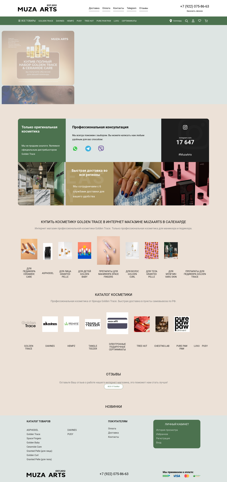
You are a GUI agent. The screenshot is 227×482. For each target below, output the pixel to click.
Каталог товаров (38, 421)
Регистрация (163, 438)
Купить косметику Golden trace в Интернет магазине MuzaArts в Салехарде (113, 222)
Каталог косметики (113, 295)
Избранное (162, 434)
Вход (158, 442)
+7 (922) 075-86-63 (194, 6)
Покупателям (117, 421)
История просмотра (167, 430)
